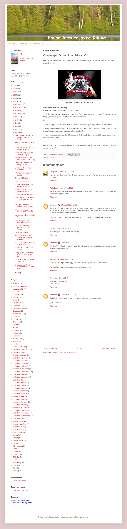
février (17, 273)
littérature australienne (21, 369)
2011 (15, 98)
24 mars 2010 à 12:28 (66, 172)
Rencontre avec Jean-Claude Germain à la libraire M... (23, 237)
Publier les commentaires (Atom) (65, 352)
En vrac (15, 322)
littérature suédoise (19, 424)
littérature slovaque (19, 421)
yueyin (52, 228)
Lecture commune (19, 347)
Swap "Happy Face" (22, 181)
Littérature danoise (19, 385)
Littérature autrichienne (21, 372)
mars (17, 132)
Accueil (12, 43)
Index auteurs (18, 339)
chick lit (15, 297)
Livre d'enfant (18, 429)
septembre (19, 114)
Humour (16, 336)
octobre (18, 110)
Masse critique (18, 440)
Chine (15, 300)
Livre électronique (19, 432)
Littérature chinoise (19, 380)
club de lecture (18, 314)
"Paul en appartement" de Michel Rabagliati (24, 185)
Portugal (16, 452)
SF (14, 460)
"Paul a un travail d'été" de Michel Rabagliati (24, 148)
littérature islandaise (20, 402)
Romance (16, 454)
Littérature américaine (21, 363)
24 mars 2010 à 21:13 (65, 259)
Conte (15, 317)
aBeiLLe (53, 259)
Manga (15, 438)
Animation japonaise (20, 286)
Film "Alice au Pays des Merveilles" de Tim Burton (23, 227)
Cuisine (15, 319)
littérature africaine (19, 355)
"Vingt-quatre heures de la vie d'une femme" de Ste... (24, 255)
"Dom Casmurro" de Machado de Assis (22, 221)
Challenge (54, 158)
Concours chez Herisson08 (24, 195)
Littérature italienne (20, 405)
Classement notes (19, 308)
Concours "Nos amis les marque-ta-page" (23, 164)
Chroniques (17, 303)
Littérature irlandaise (20, 399)
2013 (15, 92)
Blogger (86, 517)
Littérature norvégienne (21, 413)
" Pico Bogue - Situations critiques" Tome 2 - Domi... (24, 137)
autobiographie (18, 289)
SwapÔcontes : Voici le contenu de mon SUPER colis (25, 267)
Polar (15, 449)
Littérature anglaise (20, 366)
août (17, 117)
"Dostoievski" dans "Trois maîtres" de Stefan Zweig (25, 159)
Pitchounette (17, 446)
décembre (19, 104)
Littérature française (20, 394)
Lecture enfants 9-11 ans (22, 350)
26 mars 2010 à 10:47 (60, 278)
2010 (15, 101)
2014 (15, 89)
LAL (14, 344)
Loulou (15, 435)
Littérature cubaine (19, 383)
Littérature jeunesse (20, 410)
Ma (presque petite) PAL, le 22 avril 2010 (24, 243)
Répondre (53, 181)
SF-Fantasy (17, 463)
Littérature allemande (20, 361)
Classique (16, 311)
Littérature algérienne (20, 358)
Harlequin (16, 333)
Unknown (53, 205)
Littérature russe (19, 418)
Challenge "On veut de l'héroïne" (23, 169)
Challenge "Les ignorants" (30, 43)
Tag (14, 468)
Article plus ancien (109, 348)
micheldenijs (69, 517)
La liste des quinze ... (22, 232)
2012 (15, 95)
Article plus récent (50, 348)
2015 (15, 85)
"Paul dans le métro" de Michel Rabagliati (23, 190)
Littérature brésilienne (20, 374)
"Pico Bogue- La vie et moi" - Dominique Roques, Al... (24, 200)
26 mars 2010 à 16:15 (69, 295)
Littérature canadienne (21, 377)
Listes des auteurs (19, 481)
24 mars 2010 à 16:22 (69, 243)
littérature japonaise (20, 407)
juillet (17, 120)
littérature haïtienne (20, 396)
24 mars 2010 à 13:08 (69, 205)
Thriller (15, 471)
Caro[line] (53, 172)
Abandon (16, 283)
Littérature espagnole (20, 388)
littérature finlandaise (20, 391)
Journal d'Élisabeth (22, 178)
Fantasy (16, 325)
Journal (15, 341)
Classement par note (20, 491)
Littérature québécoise (21, 416)
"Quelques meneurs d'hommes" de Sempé (24, 206)
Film (14, 327)
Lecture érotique (19, 352)
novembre (19, 107)
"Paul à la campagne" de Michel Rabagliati (24, 153)
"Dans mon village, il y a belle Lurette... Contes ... (25, 211)
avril (17, 129)
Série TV (16, 457)
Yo (51, 278)
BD (14, 292)
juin (16, 123)
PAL (14, 443)
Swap (15, 465)
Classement (17, 305)
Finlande (16, 330)
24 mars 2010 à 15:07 (63, 228)
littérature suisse (19, 427)
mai (16, 126)
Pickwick (53, 188)
